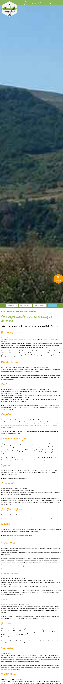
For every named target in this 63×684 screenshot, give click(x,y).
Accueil (3, 311)
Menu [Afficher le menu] (57, 3)
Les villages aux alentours (28, 311)
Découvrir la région (13, 311)
